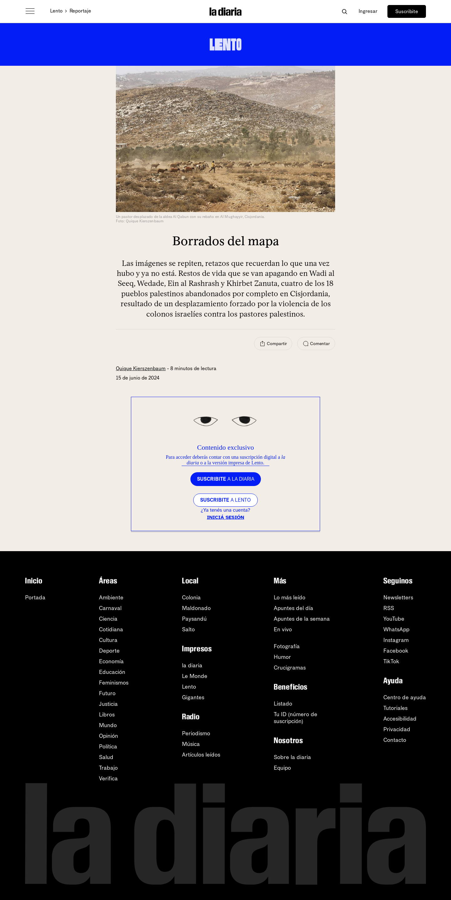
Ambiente (111, 597)
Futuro (107, 693)
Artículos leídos (201, 754)
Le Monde (194, 676)
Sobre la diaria (292, 757)
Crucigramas (290, 667)
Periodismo (196, 733)
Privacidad (396, 729)
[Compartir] (273, 343)
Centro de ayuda (404, 697)
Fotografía (287, 646)
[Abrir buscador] (344, 11)
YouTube (393, 618)
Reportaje (80, 11)
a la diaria (225, 479)
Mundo (108, 725)
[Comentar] (316, 343)
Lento (56, 11)
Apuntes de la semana (302, 618)
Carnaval (110, 608)
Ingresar (368, 11)
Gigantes (193, 697)
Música (191, 744)
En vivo (283, 629)
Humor (282, 657)
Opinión (108, 735)
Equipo (282, 767)
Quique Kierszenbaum (141, 368)
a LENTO (225, 500)
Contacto (394, 740)
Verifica (108, 778)
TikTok (391, 661)
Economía (111, 661)
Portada (35, 597)
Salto (188, 629)
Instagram (396, 640)
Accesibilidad (400, 718)
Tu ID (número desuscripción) (295, 718)
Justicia (108, 704)
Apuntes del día (293, 608)
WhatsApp (396, 629)
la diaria (192, 665)
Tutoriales (395, 708)
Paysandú (194, 618)
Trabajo (108, 767)
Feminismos (113, 682)
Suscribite (406, 11)
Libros (107, 714)
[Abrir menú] (30, 11)
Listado (283, 703)
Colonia (191, 597)
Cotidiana (111, 629)
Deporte (109, 650)
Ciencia (108, 618)
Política (108, 746)
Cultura (108, 640)
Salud (106, 757)
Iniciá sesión (225, 517)
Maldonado (196, 608)
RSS (388, 608)
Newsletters (398, 597)
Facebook (395, 650)
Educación (112, 672)
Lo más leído (289, 597)
